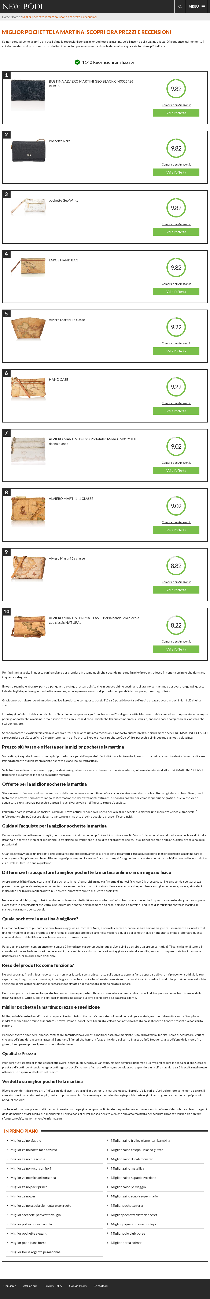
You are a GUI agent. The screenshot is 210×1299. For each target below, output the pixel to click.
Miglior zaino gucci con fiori (30, 1168)
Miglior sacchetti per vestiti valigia (35, 1215)
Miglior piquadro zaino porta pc (134, 1224)
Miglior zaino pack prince (28, 1187)
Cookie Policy (78, 1286)
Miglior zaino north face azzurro (33, 1150)
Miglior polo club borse (128, 1233)
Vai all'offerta (176, 113)
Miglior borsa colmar (126, 1243)
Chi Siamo (9, 1286)
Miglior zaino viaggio (25, 1140)
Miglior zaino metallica (127, 1168)
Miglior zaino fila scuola (27, 1159)
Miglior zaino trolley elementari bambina (140, 1140)
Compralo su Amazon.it (176, 105)
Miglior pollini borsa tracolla (31, 1224)
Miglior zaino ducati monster (132, 1159)
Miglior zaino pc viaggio (128, 1187)
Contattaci (101, 1286)
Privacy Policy (53, 1286)
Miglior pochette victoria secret (134, 1215)
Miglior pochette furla (127, 1205)
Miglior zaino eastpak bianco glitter (137, 1150)
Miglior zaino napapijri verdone (133, 1177)
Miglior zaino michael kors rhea (33, 1177)
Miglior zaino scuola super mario (134, 1196)
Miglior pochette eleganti (28, 1233)
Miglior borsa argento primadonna (35, 1252)
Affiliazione (30, 1286)
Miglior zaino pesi (23, 1196)
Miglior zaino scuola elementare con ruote (40, 1205)
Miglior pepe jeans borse (28, 1243)
